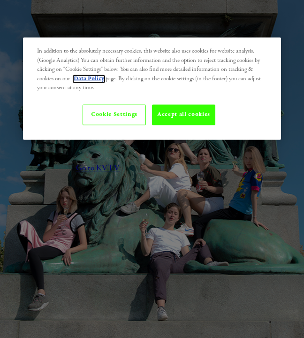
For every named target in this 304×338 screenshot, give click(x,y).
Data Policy (89, 79)
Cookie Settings (114, 114)
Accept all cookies (183, 114)
